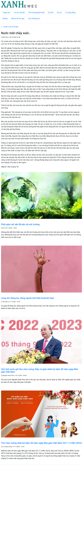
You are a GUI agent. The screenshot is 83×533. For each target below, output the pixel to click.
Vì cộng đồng (70, 13)
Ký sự (59, 13)
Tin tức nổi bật (19, 13)
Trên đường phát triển (36, 13)
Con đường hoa (34, 18)
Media (5, 18)
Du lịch (50, 13)
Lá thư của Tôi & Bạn (10, 27)
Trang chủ (6, 13)
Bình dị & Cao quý (17, 18)
